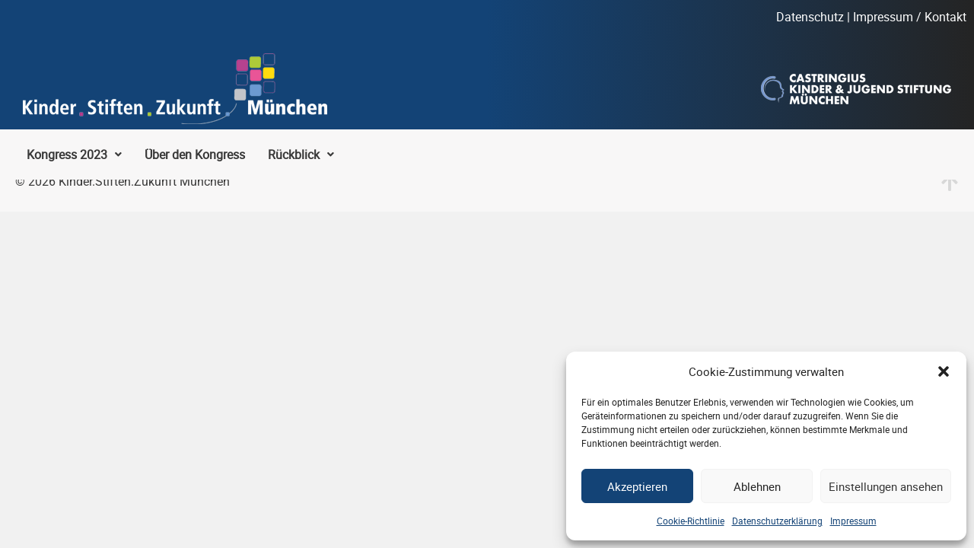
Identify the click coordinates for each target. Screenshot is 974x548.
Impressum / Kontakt (909, 16)
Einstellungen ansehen (886, 486)
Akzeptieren (637, 486)
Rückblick (301, 154)
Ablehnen (757, 486)
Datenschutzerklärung (777, 521)
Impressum (853, 521)
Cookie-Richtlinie (690, 521)
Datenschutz (810, 16)
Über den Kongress (195, 154)
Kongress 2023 (74, 154)
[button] (943, 371)
